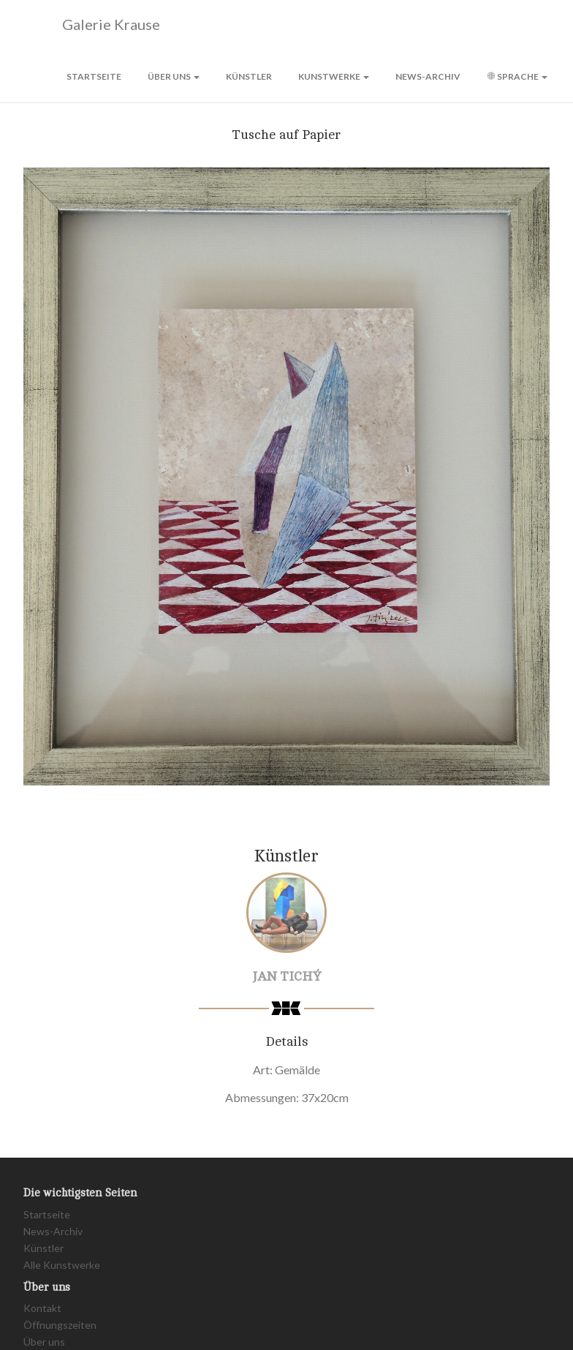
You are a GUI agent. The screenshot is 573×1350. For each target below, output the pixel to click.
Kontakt (42, 1308)
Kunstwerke (333, 76)
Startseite (94, 76)
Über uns (174, 76)
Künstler (249, 76)
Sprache (517, 76)
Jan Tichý (287, 976)
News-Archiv (427, 76)
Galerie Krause (91, 24)
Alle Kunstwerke (61, 1265)
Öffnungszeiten (59, 1325)
